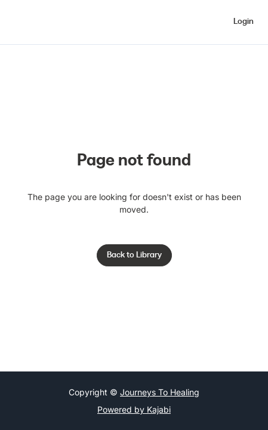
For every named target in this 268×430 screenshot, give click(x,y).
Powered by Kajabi (134, 409)
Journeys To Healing (159, 392)
